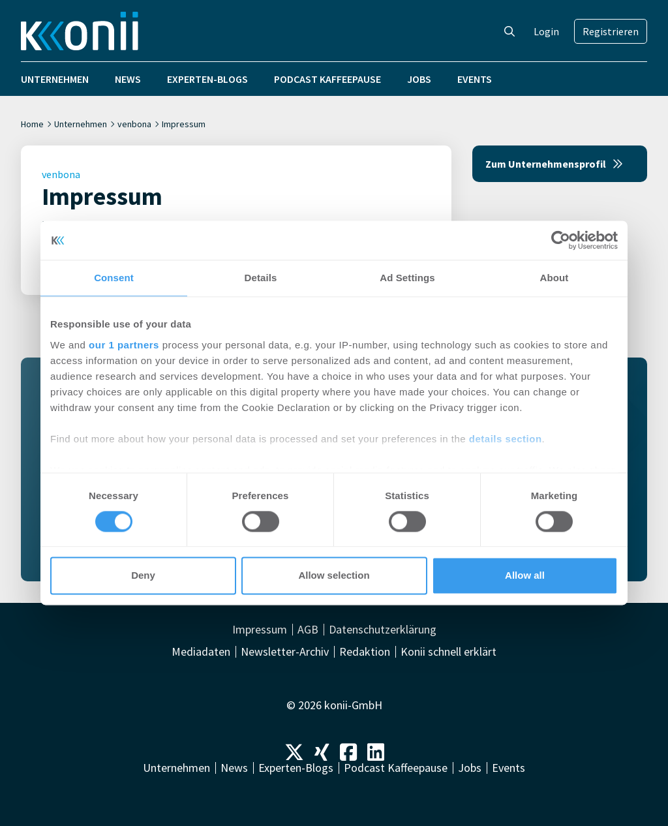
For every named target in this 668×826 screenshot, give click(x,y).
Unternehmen (55, 78)
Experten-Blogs (207, 78)
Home (32, 124)
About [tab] (554, 277)
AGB (307, 629)
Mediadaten (201, 652)
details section (505, 438)
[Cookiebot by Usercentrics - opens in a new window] (561, 240)
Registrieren (611, 31)
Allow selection (333, 575)
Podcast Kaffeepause (327, 78)
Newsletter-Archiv (285, 652)
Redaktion (364, 652)
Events (474, 78)
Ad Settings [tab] (407, 277)
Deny (143, 575)
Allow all (525, 575)
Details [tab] (261, 277)
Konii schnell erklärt (448, 652)
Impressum (259, 629)
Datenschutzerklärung (382, 629)
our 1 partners (124, 344)
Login (546, 31)
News (128, 78)
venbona (134, 124)
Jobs (419, 78)
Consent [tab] (114, 277)
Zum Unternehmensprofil (554, 163)
